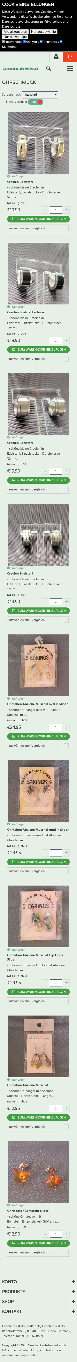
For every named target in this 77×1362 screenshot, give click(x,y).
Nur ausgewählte (43, 31)
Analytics (31, 42)
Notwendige (12, 42)
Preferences (49, 42)
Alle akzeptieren (15, 31)
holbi (50, 1350)
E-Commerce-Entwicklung (21, 1350)
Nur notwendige (15, 37)
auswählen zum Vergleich (26, 228)
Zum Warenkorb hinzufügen (42, 219)
